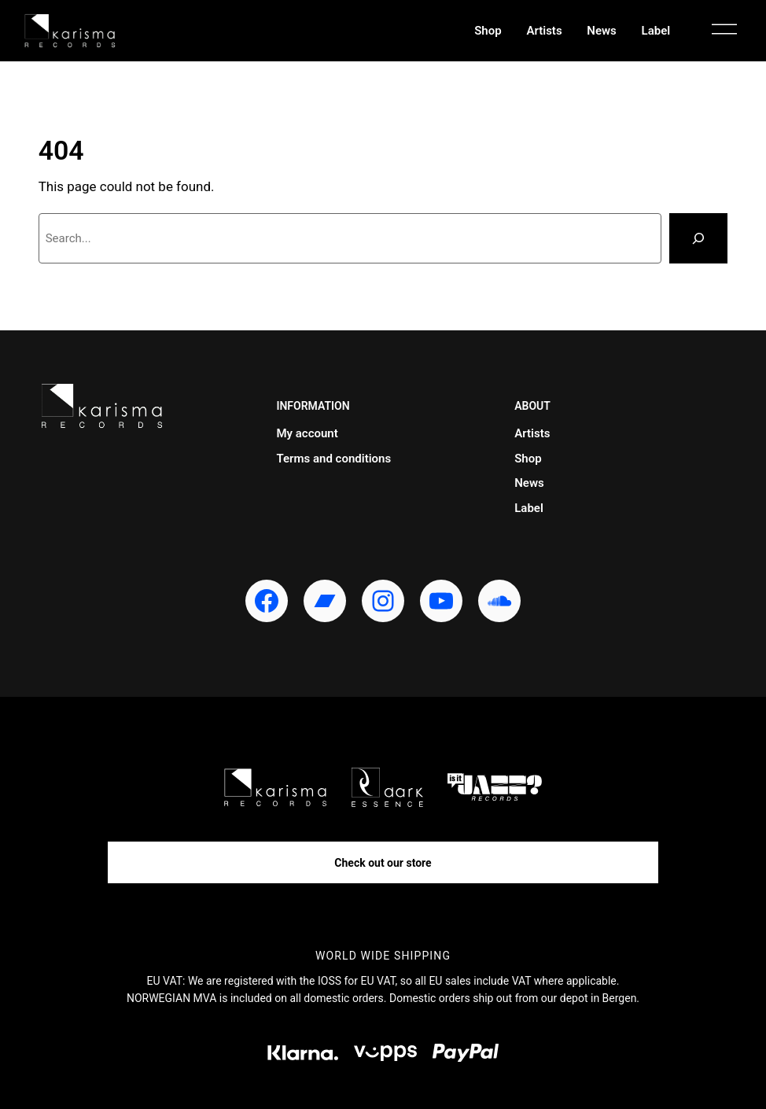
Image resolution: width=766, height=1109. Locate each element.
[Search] (698, 238)
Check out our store (382, 863)
